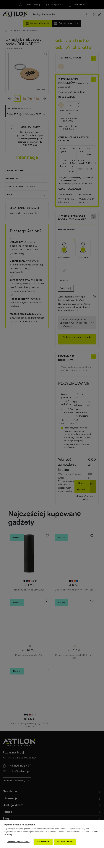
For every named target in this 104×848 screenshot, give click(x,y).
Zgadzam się (43, 842)
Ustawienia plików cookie (18, 842)
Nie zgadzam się (65, 842)
